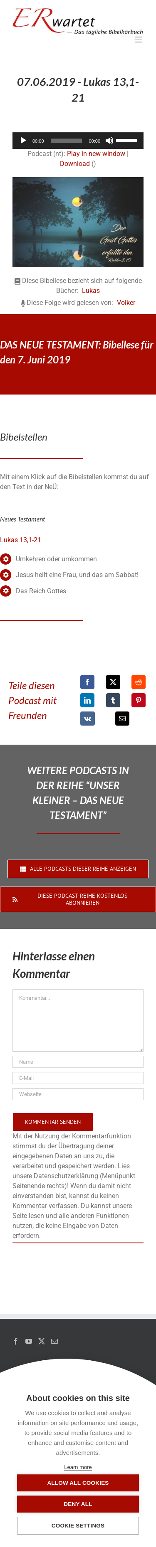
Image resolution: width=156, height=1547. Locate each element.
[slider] (66, 141)
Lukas (91, 291)
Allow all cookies (78, 1483)
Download (75, 164)
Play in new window (96, 154)
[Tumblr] (113, 700)
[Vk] (87, 718)
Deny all (78, 1504)
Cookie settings (78, 1526)
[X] (113, 682)
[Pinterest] (138, 700)
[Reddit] (138, 682)
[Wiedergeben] (23, 140)
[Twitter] (41, 1341)
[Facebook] (87, 682)
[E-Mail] (122, 718)
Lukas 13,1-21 (20, 540)
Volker (126, 303)
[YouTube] (28, 1341)
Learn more (78, 1467)
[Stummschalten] (109, 140)
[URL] (78, 1094)
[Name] (78, 1062)
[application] (78, 140)
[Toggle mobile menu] (139, 39)
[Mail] (54, 1341)
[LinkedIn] (87, 700)
